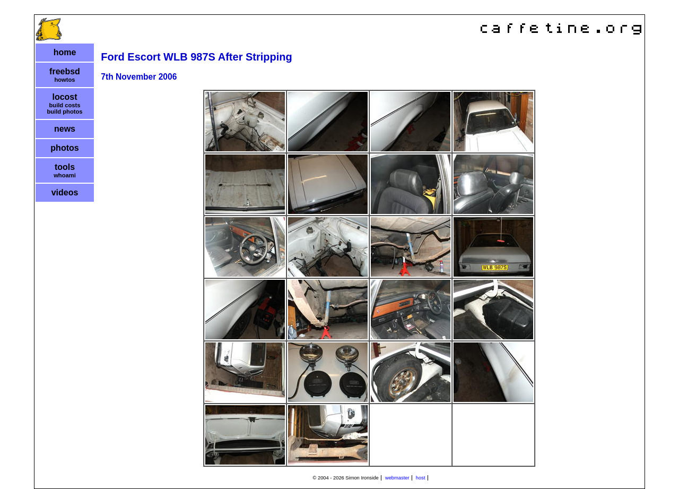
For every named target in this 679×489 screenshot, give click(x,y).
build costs (64, 105)
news (64, 128)
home (65, 52)
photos (64, 147)
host (420, 478)
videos (65, 192)
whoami (65, 175)
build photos (64, 111)
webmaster (397, 478)
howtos (64, 79)
